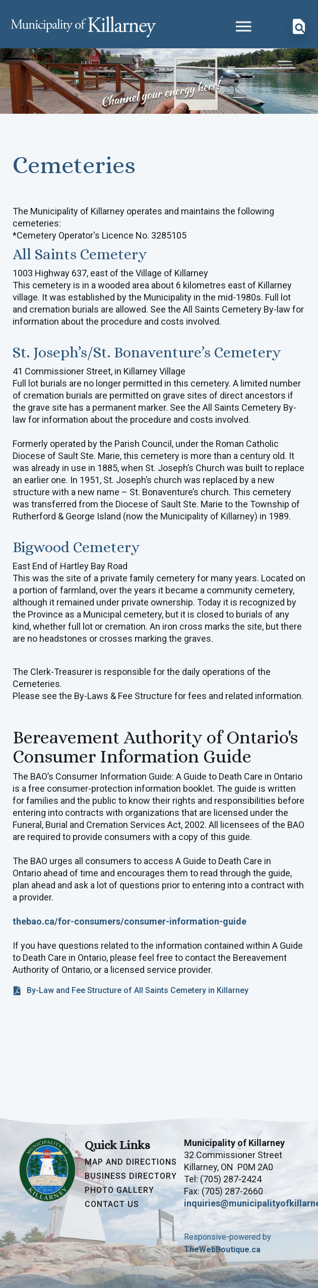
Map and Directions (131, 1162)
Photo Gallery (119, 1190)
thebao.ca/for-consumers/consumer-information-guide (129, 921)
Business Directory (131, 1176)
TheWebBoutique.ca (222, 1249)
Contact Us (112, 1204)
